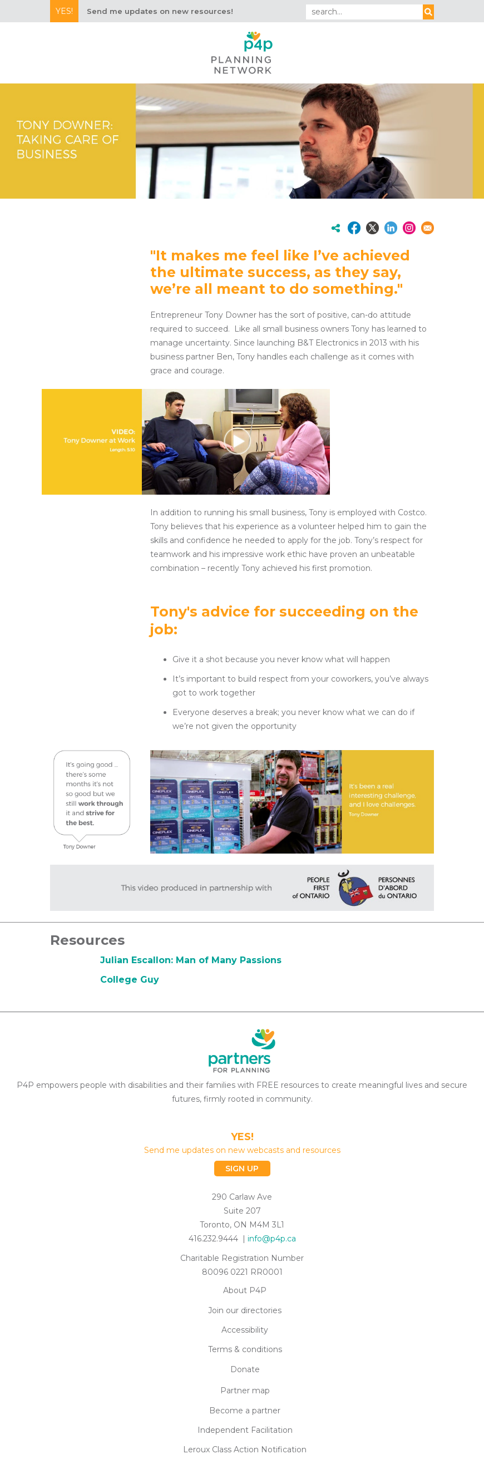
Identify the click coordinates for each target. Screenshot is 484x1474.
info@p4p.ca (272, 1239)
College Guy (129, 979)
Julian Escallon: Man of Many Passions (190, 960)
